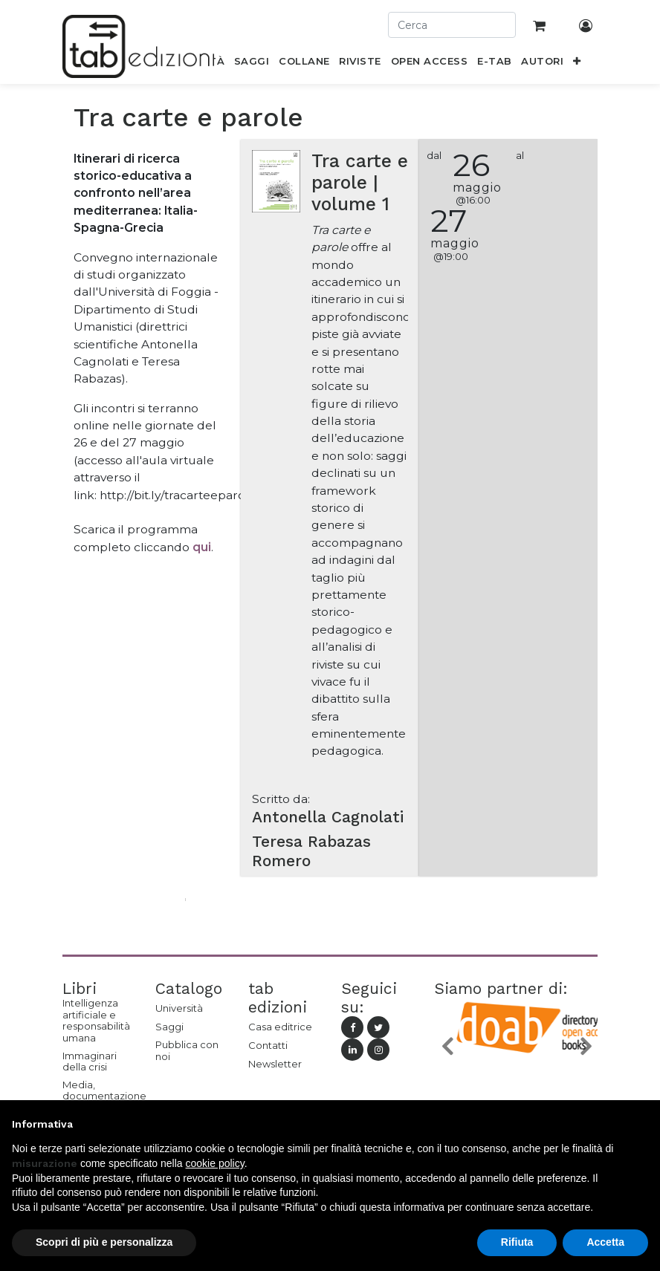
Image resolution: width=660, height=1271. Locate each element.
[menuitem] (252, 64)
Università (179, 1008)
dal (434, 155)
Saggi (169, 1027)
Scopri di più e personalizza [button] (104, 1242)
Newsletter (275, 1064)
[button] (577, 64)
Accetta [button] (605, 1242)
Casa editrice (280, 1027)
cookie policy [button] (215, 1163)
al (520, 155)
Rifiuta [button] (517, 1242)
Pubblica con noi (187, 1050)
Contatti (268, 1045)
